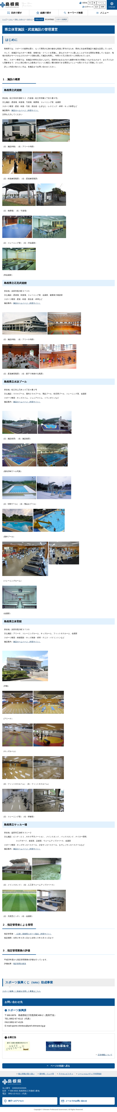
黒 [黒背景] (94, 3)
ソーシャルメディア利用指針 (90, 1074)
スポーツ (30, 19)
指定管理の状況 (19, 964)
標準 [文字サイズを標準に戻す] (102, 7)
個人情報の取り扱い (26, 1074)
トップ (4, 19)
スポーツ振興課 (61, 19)
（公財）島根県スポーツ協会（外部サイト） (33, 934)
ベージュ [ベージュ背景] (101, 3)
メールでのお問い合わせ (76, 1101)
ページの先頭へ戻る (60, 1066)
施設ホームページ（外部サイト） (25, 110)
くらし (10, 19)
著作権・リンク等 (46, 1074)
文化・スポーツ (20, 19)
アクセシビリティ (66, 1074)
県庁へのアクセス (16, 1101)
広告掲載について (105, 1055)
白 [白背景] (90, 3)
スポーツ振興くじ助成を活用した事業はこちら (21, 991)
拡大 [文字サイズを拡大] (96, 7)
